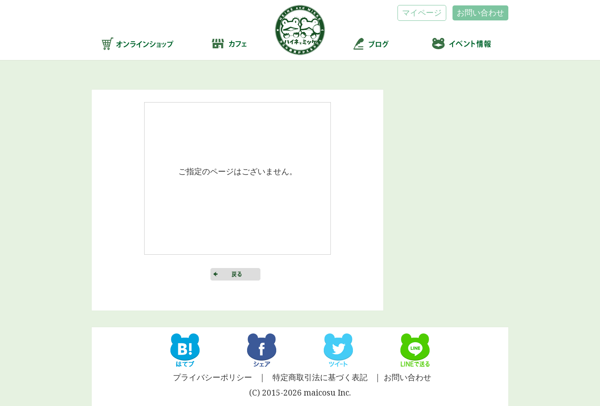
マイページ (422, 12)
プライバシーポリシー (212, 377)
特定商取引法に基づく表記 (320, 377)
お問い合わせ (480, 12)
